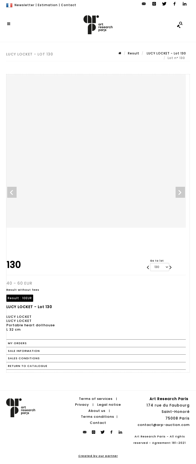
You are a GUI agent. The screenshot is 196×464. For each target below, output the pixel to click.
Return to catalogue (27, 366)
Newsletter (24, 5)
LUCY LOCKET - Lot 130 (166, 53)
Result (133, 53)
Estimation (48, 5)
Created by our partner (98, 456)
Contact (68, 5)
